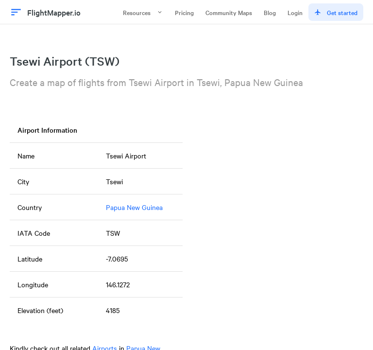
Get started (335, 12)
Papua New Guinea (134, 207)
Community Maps (228, 12)
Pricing (184, 12)
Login (295, 12)
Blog (270, 12)
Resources (143, 12)
